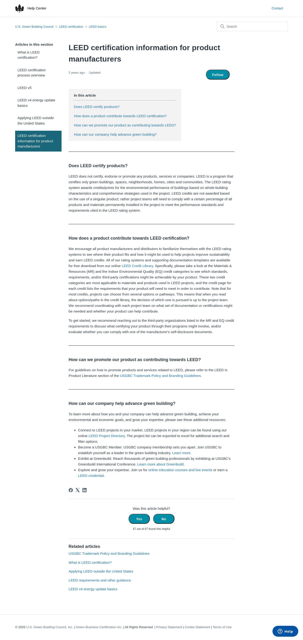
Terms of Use (222, 627)
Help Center (36, 8)
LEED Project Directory (107, 436)
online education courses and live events (180, 470)
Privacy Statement (169, 627)
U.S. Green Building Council (34, 26)
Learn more (181, 453)
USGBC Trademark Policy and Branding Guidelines (160, 376)
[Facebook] (71, 490)
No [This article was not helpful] (163, 519)
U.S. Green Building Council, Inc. (49, 627)
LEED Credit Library (137, 266)
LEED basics (97, 26)
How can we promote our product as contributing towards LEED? (125, 125)
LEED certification (71, 26)
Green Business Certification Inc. (99, 627)
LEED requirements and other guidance (100, 580)
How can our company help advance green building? (115, 134)
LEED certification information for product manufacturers (35, 141)
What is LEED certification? (29, 55)
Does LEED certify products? (97, 107)
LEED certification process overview (32, 72)
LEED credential (91, 476)
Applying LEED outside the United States (36, 120)
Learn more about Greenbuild (160, 464)
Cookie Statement (197, 627)
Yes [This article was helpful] (139, 519)
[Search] (252, 26)
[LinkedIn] (84, 490)
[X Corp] (78, 490)
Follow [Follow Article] (217, 75)
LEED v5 (24, 88)
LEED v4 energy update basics (36, 102)
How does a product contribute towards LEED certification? (120, 116)
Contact (277, 8)
